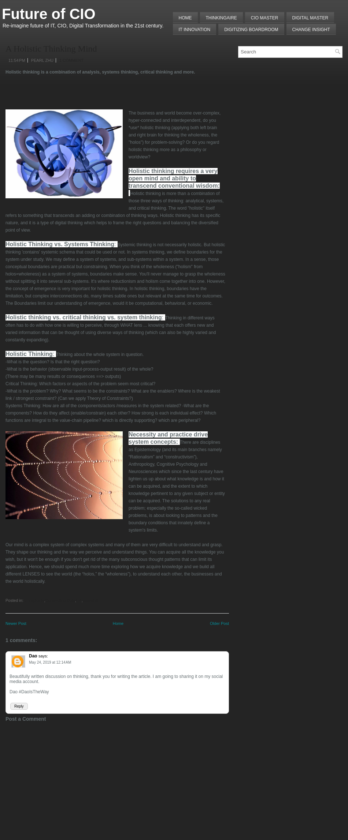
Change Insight (311, 29)
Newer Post (15, 623)
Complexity (34, 600)
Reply (19, 706)
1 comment (71, 60)
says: (43, 656)
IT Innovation (195, 29)
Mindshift (91, 600)
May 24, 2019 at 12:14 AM (50, 662)
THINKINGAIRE (221, 17)
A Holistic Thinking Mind (51, 48)
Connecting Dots (60, 600)
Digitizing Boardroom (251, 29)
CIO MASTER (264, 17)
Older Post (219, 623)
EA (79, 600)
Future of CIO (49, 14)
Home (185, 17)
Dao (33, 656)
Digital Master (310, 17)
